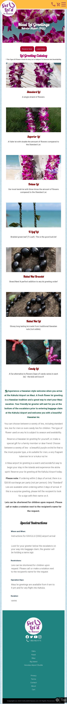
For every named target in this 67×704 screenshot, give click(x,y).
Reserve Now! (26, 49)
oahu (34, 652)
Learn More (41, 49)
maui (33, 659)
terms (33, 680)
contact (33, 683)
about (33, 686)
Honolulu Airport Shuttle (33, 666)
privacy (33, 676)
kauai (33, 655)
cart (33, 690)
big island (33, 662)
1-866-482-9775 (33, 641)
